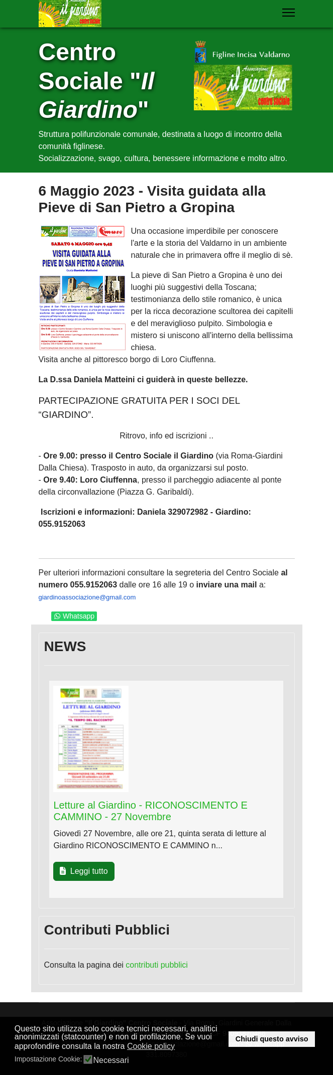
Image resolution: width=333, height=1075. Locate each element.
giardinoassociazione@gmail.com (87, 597)
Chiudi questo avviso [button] (272, 1039)
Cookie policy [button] (151, 1046)
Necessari (111, 1060)
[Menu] (288, 12)
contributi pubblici (157, 965)
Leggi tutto (83, 871)
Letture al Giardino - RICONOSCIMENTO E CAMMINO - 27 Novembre (150, 811)
